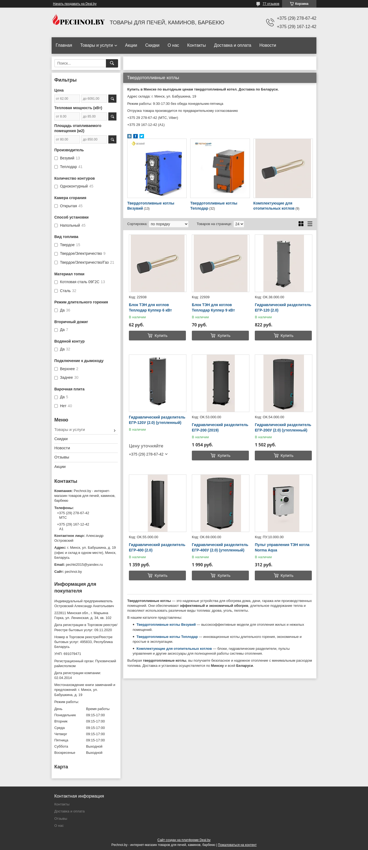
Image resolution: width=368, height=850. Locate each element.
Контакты (196, 45)
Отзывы (61, 457)
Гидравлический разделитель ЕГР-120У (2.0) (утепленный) (157, 420)
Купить (161, 335)
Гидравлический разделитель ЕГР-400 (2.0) (157, 547)
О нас (173, 45)
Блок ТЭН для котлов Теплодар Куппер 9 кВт (213, 307)
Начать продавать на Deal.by (74, 4)
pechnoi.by (73, 572)
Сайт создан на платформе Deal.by (184, 840)
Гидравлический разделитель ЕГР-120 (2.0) (283, 307)
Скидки (152, 45)
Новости (267, 45)
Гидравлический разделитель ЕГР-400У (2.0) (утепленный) (220, 547)
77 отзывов (271, 4)
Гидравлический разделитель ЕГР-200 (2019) (220, 427)
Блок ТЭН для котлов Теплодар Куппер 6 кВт (150, 307)
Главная (64, 45)
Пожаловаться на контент (237, 845)
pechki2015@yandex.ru (84, 565)
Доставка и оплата (232, 45)
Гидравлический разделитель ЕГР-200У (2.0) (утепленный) (283, 427)
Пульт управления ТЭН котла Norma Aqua (282, 547)
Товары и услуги (96, 45)
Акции (131, 45)
